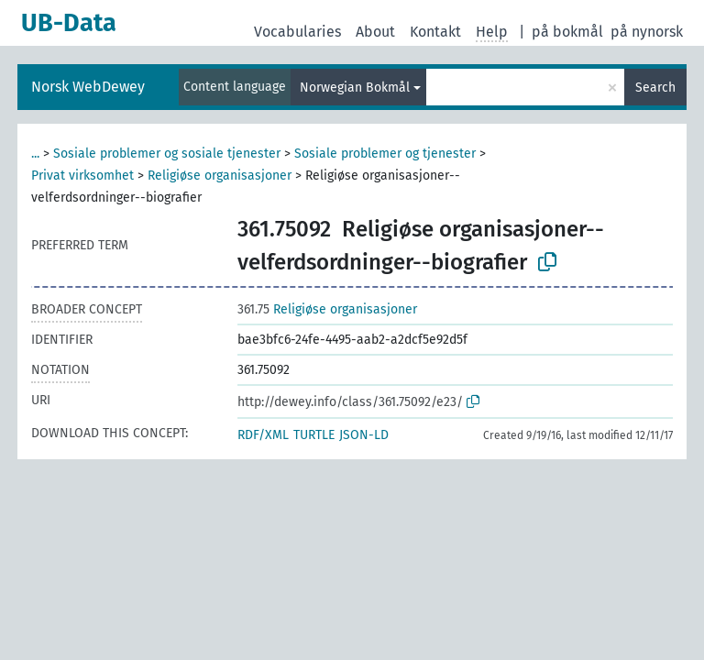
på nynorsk (646, 31)
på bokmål (567, 31)
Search (655, 87)
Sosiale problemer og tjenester (385, 153)
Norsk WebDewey (88, 86)
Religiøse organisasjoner (220, 175)
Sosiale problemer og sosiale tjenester (166, 153)
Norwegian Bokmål (355, 87)
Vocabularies (297, 31)
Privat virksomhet (82, 175)
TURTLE (314, 435)
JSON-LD (364, 435)
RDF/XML (263, 435)
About (375, 31)
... (35, 153)
